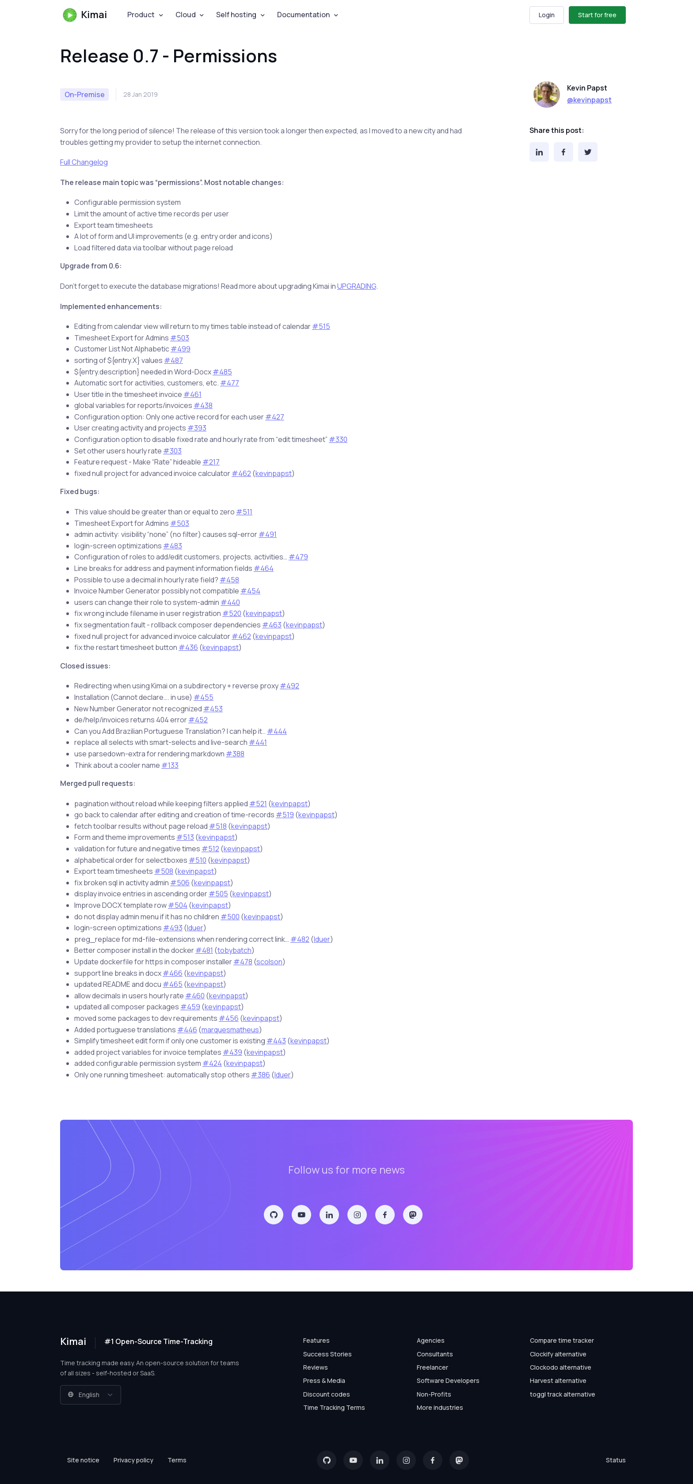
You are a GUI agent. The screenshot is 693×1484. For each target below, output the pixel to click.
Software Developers (448, 1380)
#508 (163, 871)
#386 (260, 1075)
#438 (203, 405)
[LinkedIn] (539, 152)
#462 (241, 473)
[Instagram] (357, 1214)
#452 (198, 720)
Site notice (83, 1460)
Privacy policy (133, 1460)
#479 (298, 557)
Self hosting (236, 14)
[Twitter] (588, 152)
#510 (197, 860)
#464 (264, 568)
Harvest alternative (558, 1380)
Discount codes (326, 1394)
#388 (235, 754)
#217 (211, 462)
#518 (218, 826)
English (83, 1394)
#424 (212, 1063)
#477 (229, 383)
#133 (170, 765)
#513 (185, 837)
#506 (180, 882)
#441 (258, 742)
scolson (269, 962)
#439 (232, 1052)
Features (316, 1340)
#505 (218, 894)
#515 (321, 326)
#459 (190, 1007)
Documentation (303, 14)
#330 (338, 439)
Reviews (315, 1367)
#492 (289, 686)
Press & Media (324, 1380)
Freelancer (432, 1367)
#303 (172, 451)
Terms (177, 1460)
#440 (230, 602)
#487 (173, 360)
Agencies (431, 1340)
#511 (244, 512)
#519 (285, 814)
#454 (250, 591)
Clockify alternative (558, 1354)
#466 (173, 973)
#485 (222, 372)
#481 (204, 950)
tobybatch (234, 950)
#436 (188, 647)
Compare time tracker (562, 1340)
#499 (180, 349)
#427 (274, 417)
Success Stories (327, 1354)
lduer (195, 928)
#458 (229, 580)
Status (616, 1460)
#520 (231, 613)
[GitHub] (273, 1214)
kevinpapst (273, 473)
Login (547, 15)
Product (141, 14)
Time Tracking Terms (334, 1407)
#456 (229, 1018)
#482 (299, 939)
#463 (272, 625)
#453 (213, 709)
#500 (230, 916)
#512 (210, 848)
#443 (276, 1041)
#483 (172, 546)
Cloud (185, 14)
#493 (173, 928)
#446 (187, 1030)
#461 (192, 394)
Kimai (84, 15)
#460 (195, 996)
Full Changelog (84, 162)
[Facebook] (563, 152)
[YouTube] (301, 1214)
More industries (440, 1407)
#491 (268, 534)
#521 (258, 803)
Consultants (435, 1354)
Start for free (597, 15)
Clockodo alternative (560, 1367)
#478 (242, 962)
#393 (196, 428)
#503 (179, 338)
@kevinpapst (589, 100)
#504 (177, 905)
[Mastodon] (413, 1214)
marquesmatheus (230, 1030)
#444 (277, 731)
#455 (203, 697)
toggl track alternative (562, 1394)
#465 (173, 984)
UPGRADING (356, 286)
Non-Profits (434, 1394)
